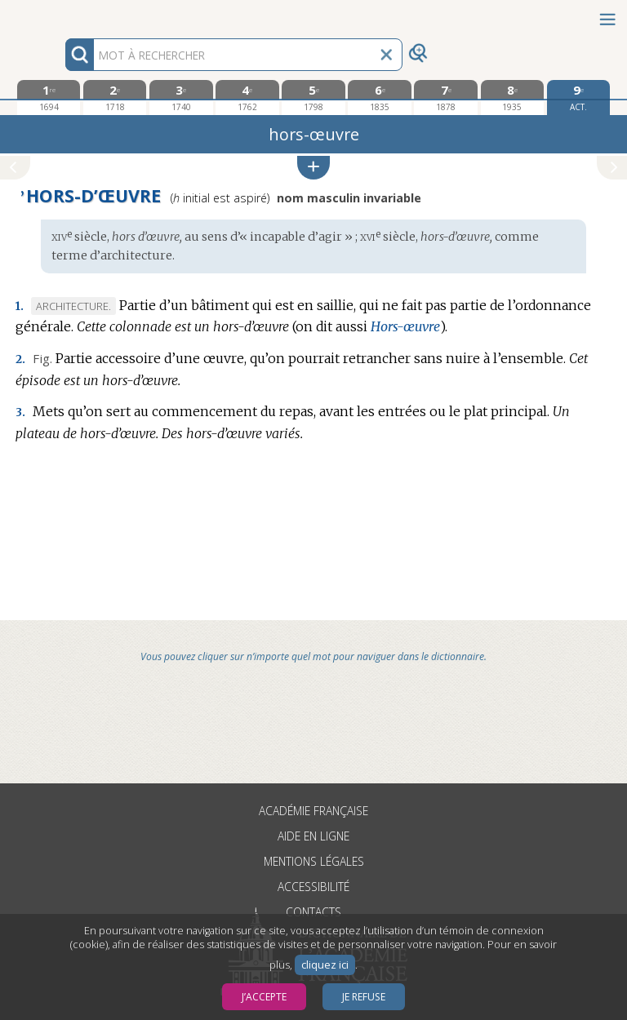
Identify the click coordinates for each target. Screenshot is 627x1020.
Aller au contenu (63, 14)
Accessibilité (313, 886)
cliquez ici (325, 965)
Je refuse (363, 997)
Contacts (313, 912)
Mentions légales (314, 861)
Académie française (313, 810)
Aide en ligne (313, 836)
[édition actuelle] (578, 97)
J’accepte (264, 997)
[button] (313, 168)
